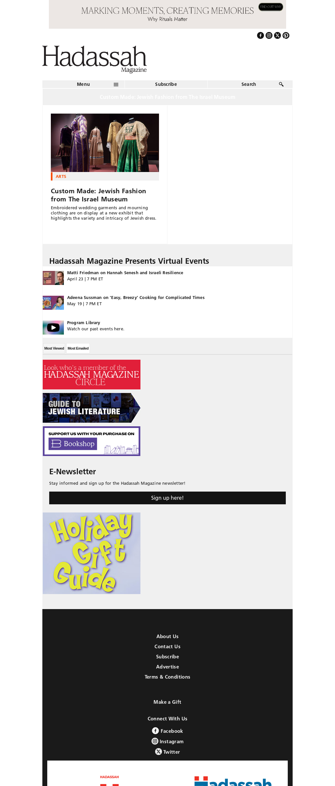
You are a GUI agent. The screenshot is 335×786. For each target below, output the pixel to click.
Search (248, 84)
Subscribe (166, 84)
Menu (83, 84)
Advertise (167, 667)
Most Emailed (77, 348)
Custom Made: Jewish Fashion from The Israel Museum (98, 195)
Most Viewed (54, 348)
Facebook (167, 730)
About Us (167, 636)
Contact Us (167, 646)
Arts (61, 176)
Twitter (167, 751)
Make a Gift (167, 702)
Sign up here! (167, 498)
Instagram (168, 741)
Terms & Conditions (168, 677)
